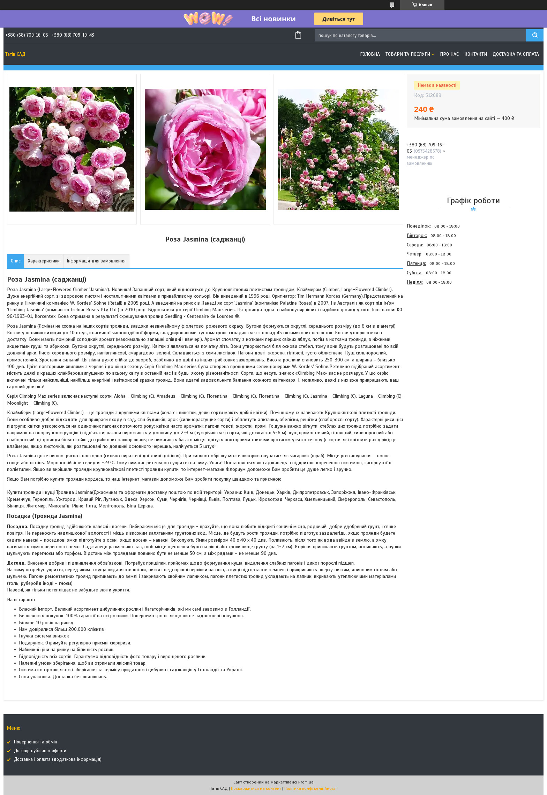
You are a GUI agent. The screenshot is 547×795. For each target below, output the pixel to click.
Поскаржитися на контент (256, 788)
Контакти (475, 54)
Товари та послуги (407, 54)
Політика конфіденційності (310, 788)
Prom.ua (306, 782)
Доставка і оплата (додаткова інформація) (58, 759)
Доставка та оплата (516, 54)
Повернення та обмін (35, 742)
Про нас (449, 54)
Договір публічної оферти (40, 751)
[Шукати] (535, 35)
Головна (370, 54)
